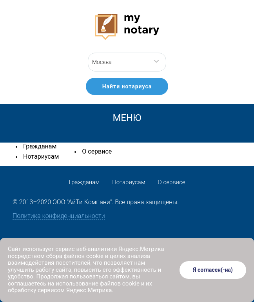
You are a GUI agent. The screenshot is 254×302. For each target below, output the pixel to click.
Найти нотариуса (127, 86)
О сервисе (97, 151)
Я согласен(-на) (213, 270)
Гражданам (39, 146)
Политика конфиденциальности (59, 216)
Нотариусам (41, 156)
